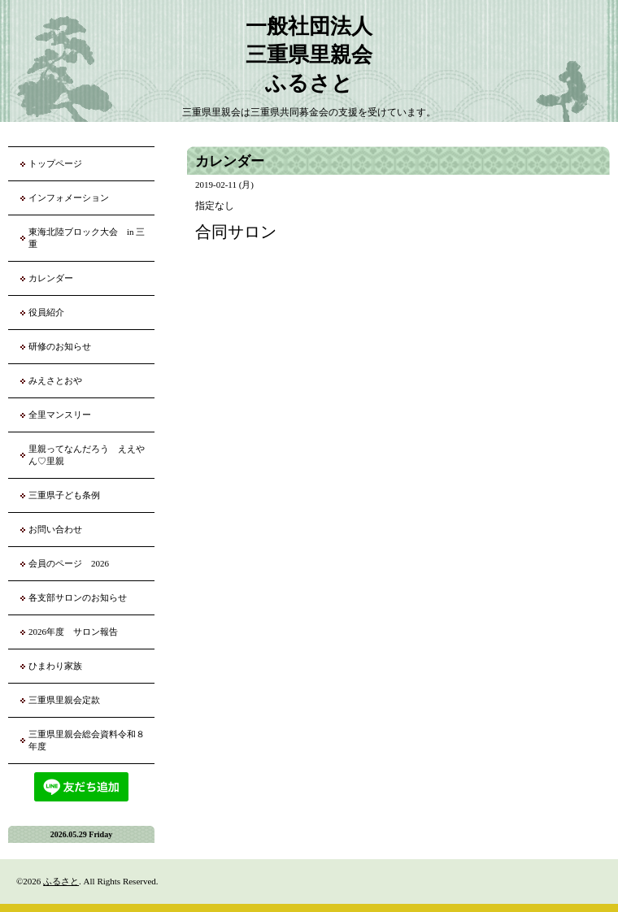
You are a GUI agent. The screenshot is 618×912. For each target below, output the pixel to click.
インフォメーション (68, 197)
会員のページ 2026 (68, 563)
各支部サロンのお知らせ (77, 597)
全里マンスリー (59, 414)
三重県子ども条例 (64, 495)
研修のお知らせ (59, 346)
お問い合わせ (55, 529)
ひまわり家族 (59, 666)
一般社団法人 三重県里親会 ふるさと (309, 55)
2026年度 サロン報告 (73, 631)
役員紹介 (46, 312)
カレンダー (50, 278)
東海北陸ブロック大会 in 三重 (86, 238)
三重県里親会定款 (64, 700)
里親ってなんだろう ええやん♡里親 (86, 455)
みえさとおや (55, 380)
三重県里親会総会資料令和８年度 (86, 740)
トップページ (55, 163)
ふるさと (61, 881)
